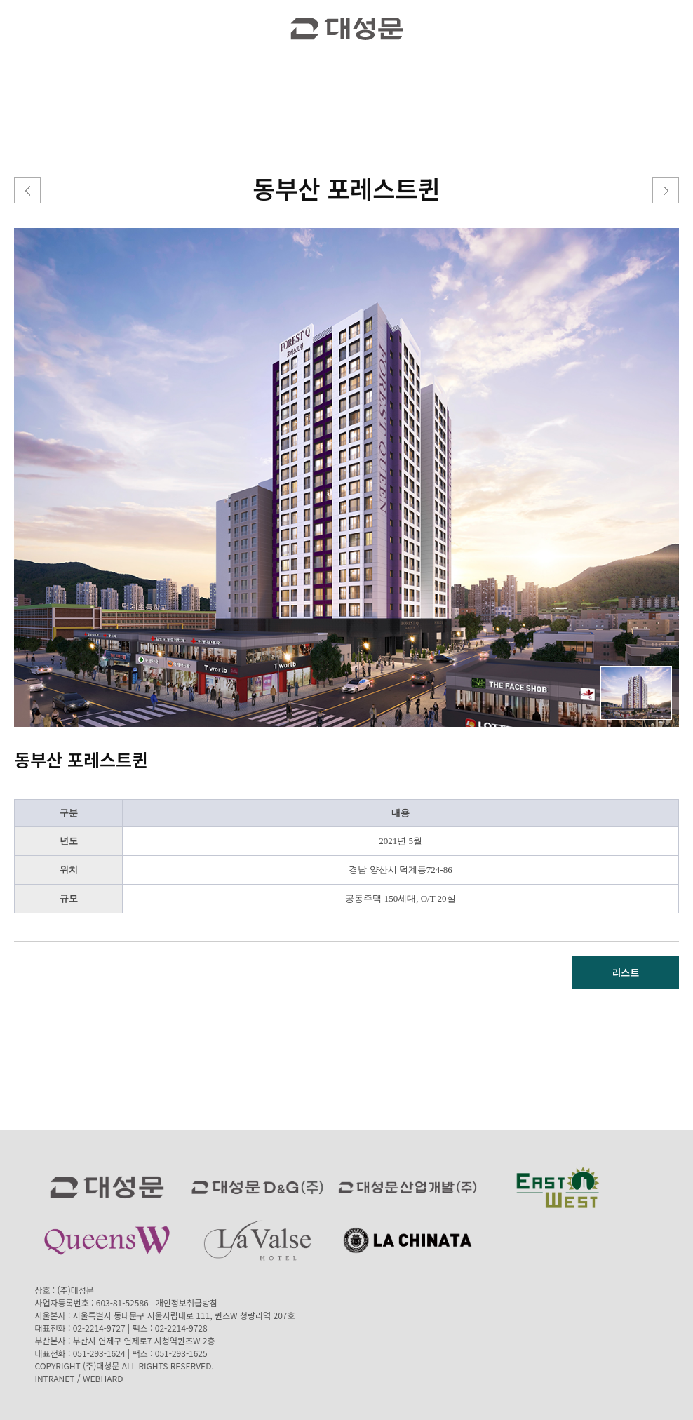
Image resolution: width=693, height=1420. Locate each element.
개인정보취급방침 (186, 1302)
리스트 (626, 972)
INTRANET (54, 1378)
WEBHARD (103, 1378)
